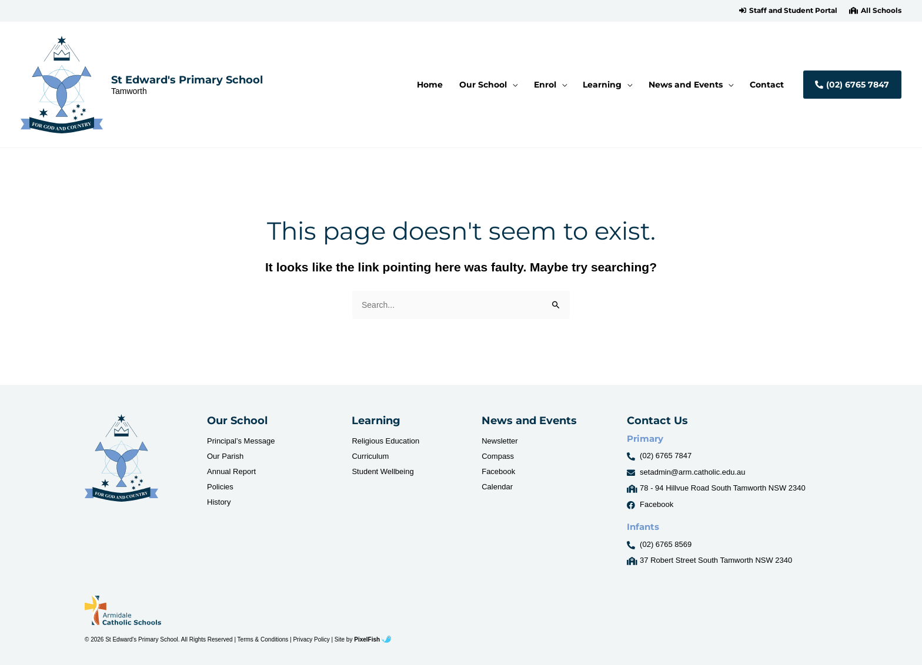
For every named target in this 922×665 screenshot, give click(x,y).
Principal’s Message (241, 440)
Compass (498, 456)
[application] (518, 84)
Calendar (497, 486)
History (218, 502)
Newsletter (499, 440)
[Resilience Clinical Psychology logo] (121, 458)
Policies (220, 486)
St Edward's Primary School (187, 79)
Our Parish (225, 456)
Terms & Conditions (263, 639)
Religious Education (385, 440)
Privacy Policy (311, 639)
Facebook (498, 471)
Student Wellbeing (382, 471)
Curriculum (370, 456)
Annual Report (231, 471)
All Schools (881, 10)
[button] (788, 10)
